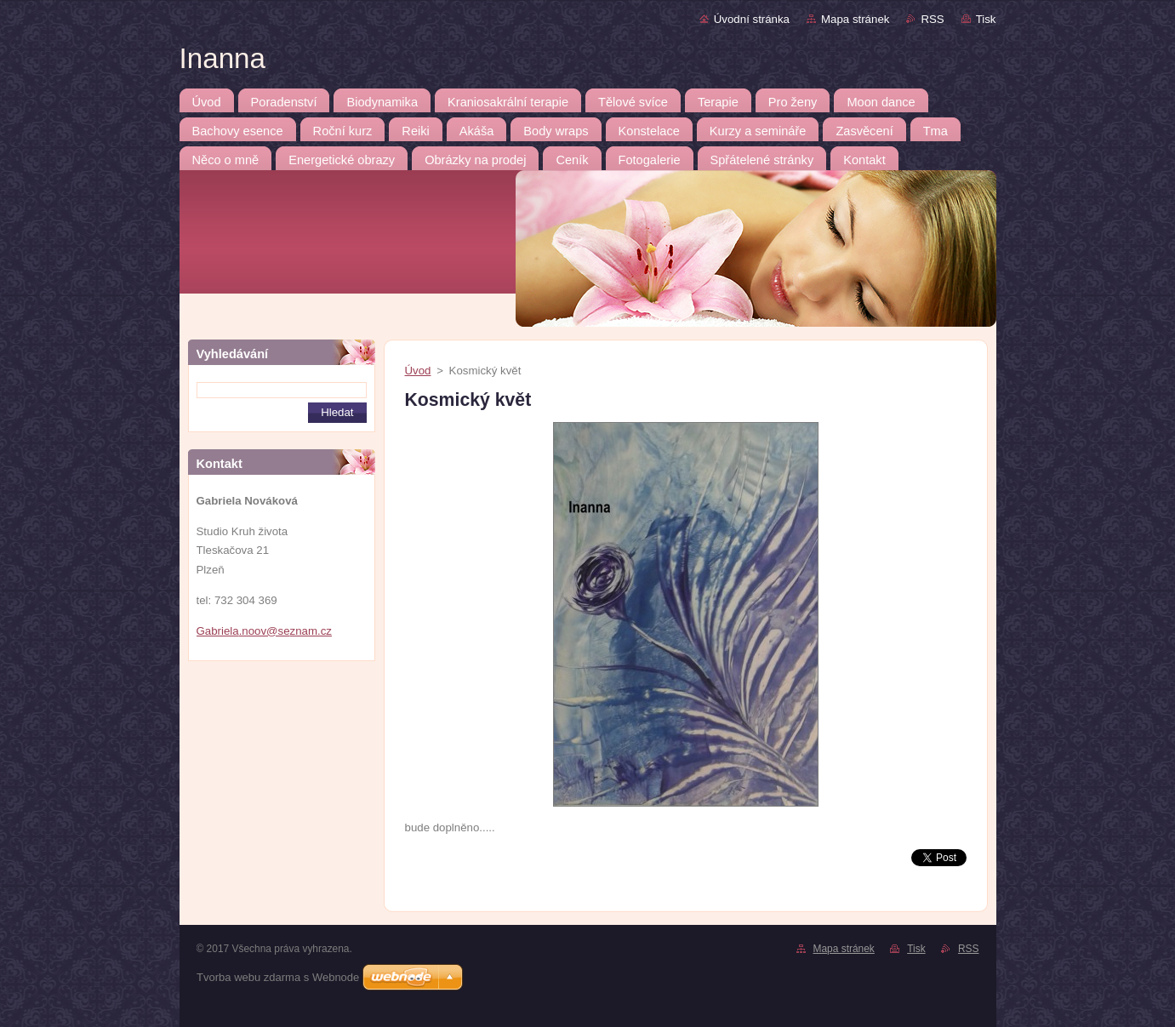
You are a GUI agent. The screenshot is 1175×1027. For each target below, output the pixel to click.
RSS (932, 19)
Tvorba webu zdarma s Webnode (278, 977)
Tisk (986, 19)
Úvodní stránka (752, 19)
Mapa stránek (855, 19)
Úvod (418, 370)
